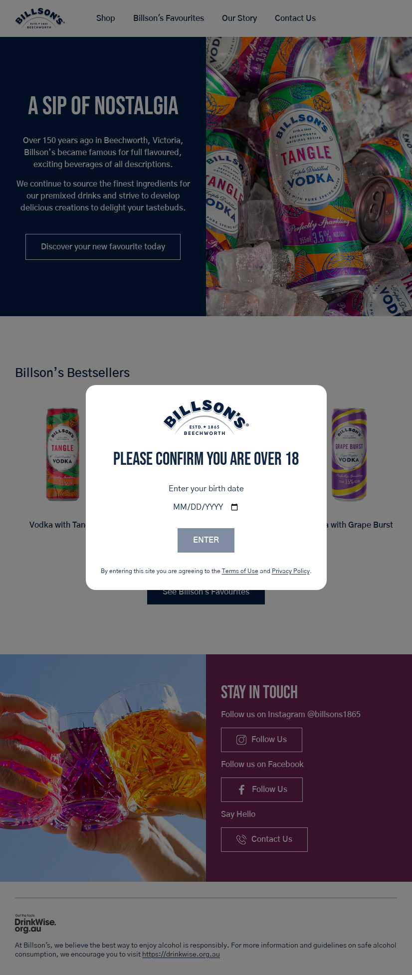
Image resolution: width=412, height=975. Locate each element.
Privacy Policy (291, 571)
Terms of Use (240, 571)
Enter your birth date (206, 489)
